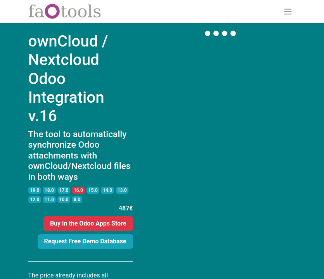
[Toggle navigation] (288, 11)
